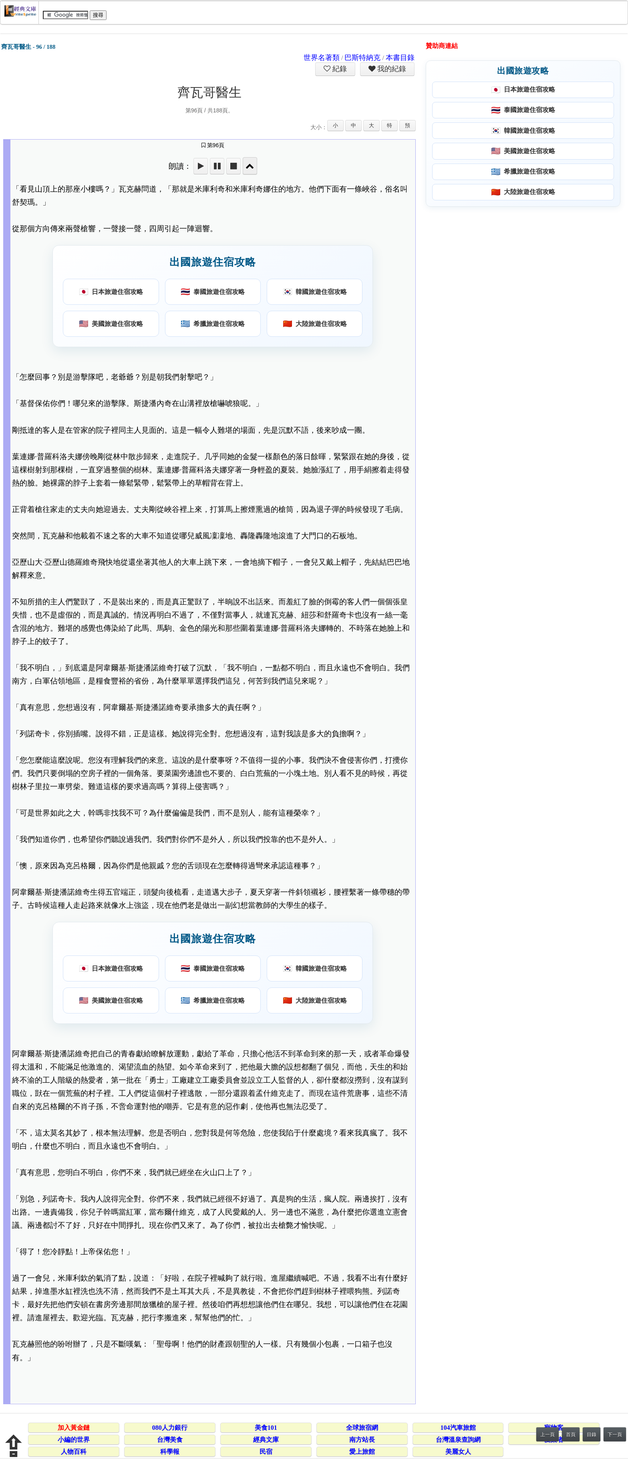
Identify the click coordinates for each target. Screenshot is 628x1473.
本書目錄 (400, 58)
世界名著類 (322, 58)
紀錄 (339, 68)
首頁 (571, 1434)
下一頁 (615, 1434)
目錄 (591, 1434)
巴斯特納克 (362, 58)
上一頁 (547, 1434)
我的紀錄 (391, 68)
